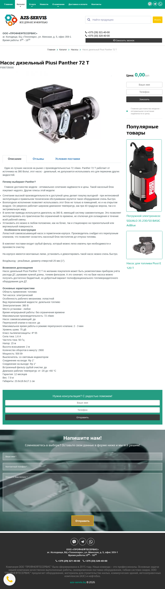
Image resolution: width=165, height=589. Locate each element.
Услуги (32, 4)
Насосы (75, 49)
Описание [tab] (14, 158)
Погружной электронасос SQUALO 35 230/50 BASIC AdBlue (143, 220)
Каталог (21, 4)
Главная (8, 4)
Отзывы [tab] (38, 158)
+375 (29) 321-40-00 (97, 32)
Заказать (144, 99)
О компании (58, 4)
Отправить (82, 417)
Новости (44, 4)
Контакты (96, 4)
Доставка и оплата (77, 4)
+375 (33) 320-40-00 (97, 35)
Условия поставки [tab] (67, 158)
